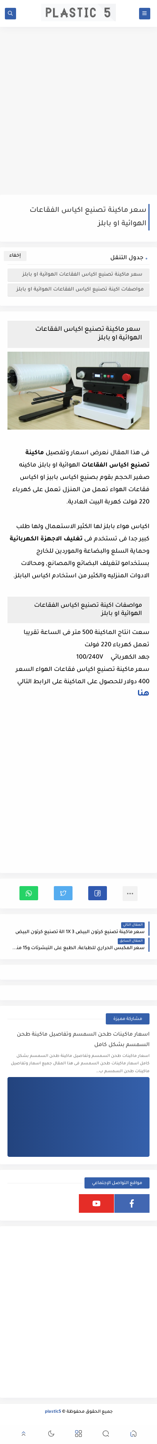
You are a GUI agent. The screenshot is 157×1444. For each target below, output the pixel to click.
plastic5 (53, 1412)
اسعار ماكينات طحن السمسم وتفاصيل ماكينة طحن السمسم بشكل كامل (83, 1040)
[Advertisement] (78, 110)
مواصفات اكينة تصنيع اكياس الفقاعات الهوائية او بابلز (80, 289)
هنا (143, 694)
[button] (97, 893)
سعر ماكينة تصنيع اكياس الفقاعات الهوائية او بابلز (83, 274)
